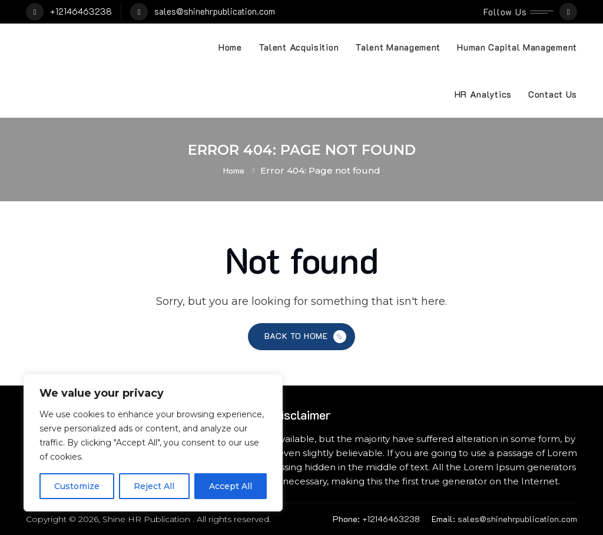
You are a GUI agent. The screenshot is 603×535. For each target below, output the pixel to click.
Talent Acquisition (299, 47)
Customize (77, 486)
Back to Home (306, 337)
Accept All (230, 486)
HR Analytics (483, 94)
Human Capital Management (517, 47)
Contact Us (552, 94)
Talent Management (397, 47)
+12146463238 (81, 11)
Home (230, 47)
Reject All (154, 486)
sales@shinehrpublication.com (214, 11)
